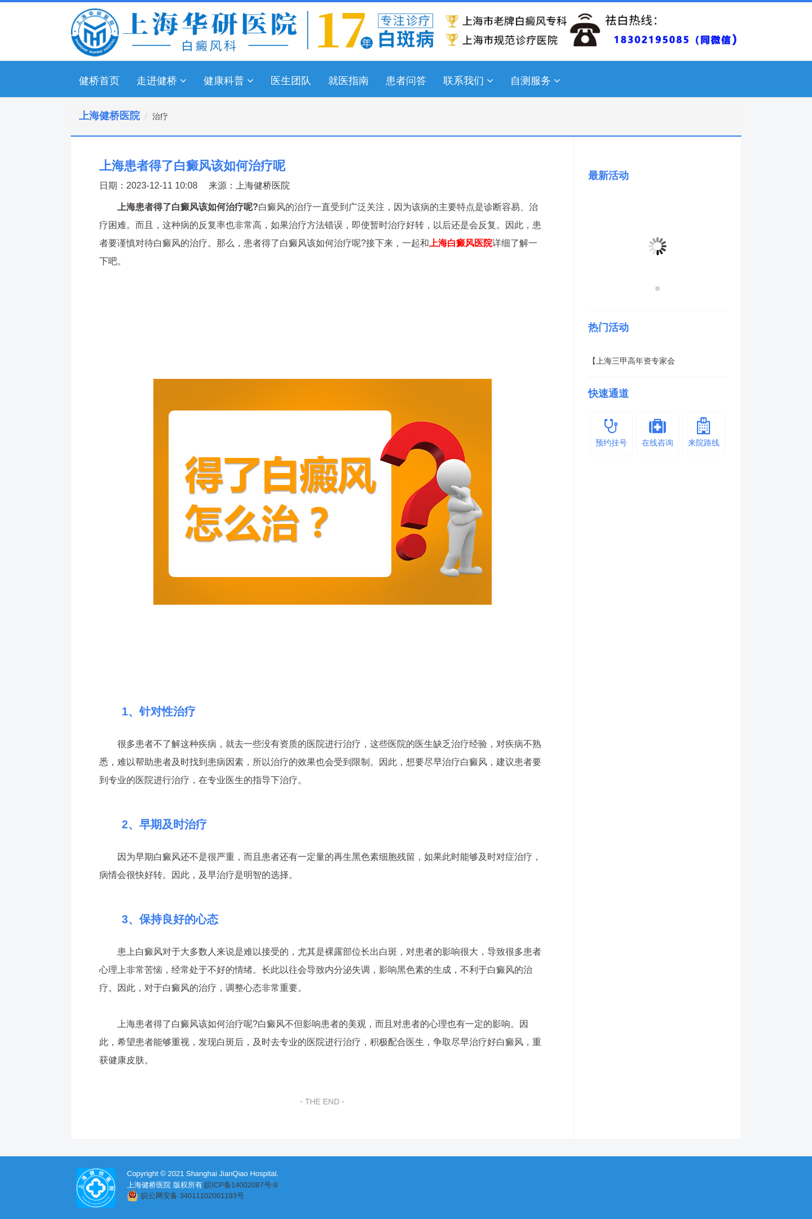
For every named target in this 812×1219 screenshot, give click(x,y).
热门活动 (608, 327)
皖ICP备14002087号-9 (240, 1185)
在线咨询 (657, 432)
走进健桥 (161, 80)
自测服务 (535, 80)
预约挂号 (611, 432)
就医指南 (348, 80)
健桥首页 (99, 80)
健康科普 (229, 80)
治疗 (160, 116)
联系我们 (468, 80)
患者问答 (406, 80)
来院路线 (704, 432)
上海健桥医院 (263, 185)
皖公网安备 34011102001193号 (192, 1195)
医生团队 (291, 80)
